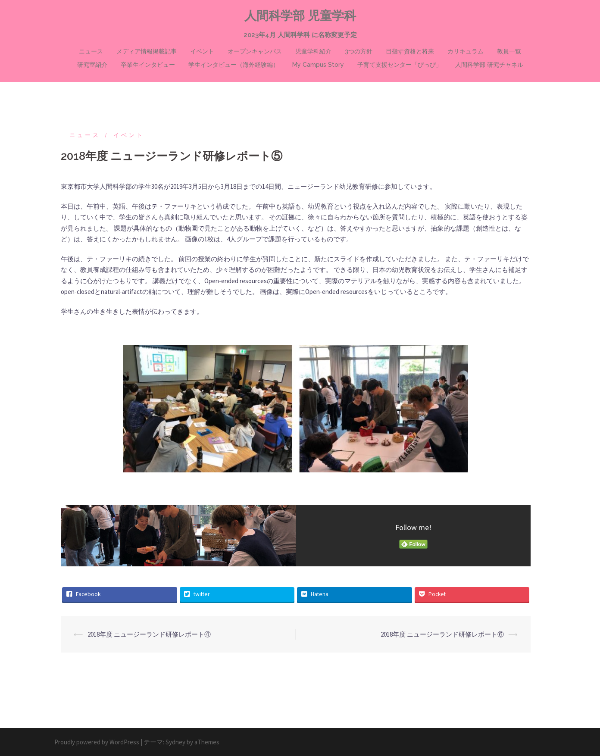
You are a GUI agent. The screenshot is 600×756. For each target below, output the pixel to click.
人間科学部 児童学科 (300, 16)
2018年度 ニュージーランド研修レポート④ (149, 634)
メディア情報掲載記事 (146, 51)
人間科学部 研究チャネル (489, 64)
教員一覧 (509, 51)
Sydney (175, 742)
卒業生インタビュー (148, 64)
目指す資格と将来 (410, 51)
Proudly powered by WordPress (96, 742)
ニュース (91, 51)
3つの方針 (358, 51)
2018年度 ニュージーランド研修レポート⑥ (442, 634)
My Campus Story (318, 64)
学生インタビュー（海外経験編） (233, 64)
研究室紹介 (92, 64)
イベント (202, 51)
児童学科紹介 (313, 51)
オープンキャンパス (255, 51)
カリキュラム (465, 51)
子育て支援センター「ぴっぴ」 (399, 64)
